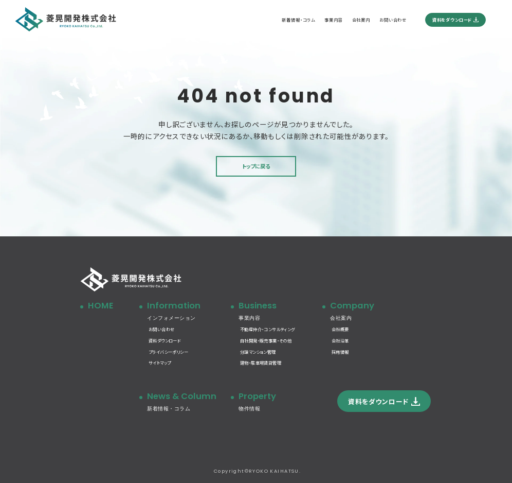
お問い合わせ (393, 19)
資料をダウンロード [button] (378, 401)
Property (280, 402)
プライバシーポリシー (168, 352)
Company (379, 311)
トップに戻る (256, 166)
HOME (100, 306)
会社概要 (340, 329)
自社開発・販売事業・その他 (265, 340)
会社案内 (361, 19)
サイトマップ (160, 362)
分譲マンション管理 (258, 352)
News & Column (188, 402)
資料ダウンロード (164, 340)
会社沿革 (340, 340)
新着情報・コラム (298, 19)
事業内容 (333, 19)
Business (280, 311)
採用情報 (340, 352)
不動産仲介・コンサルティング (267, 329)
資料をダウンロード (452, 19)
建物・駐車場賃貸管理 (260, 362)
